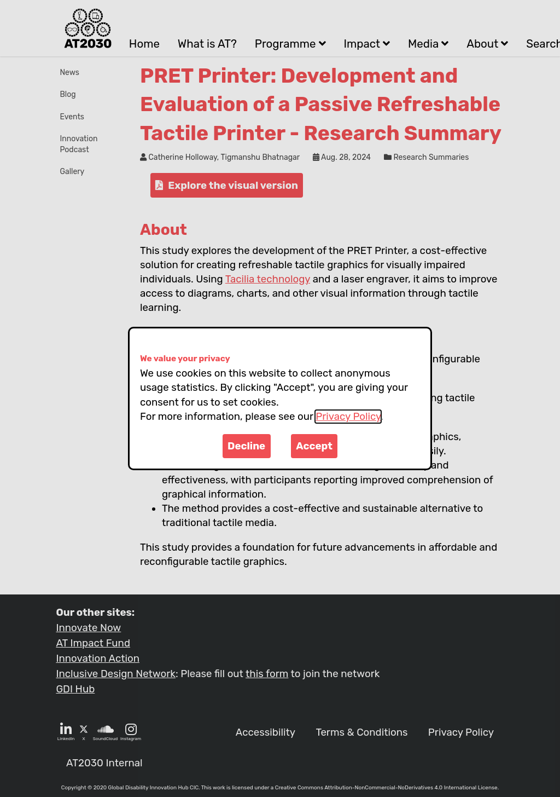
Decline (246, 446)
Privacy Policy (348, 417)
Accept (314, 446)
